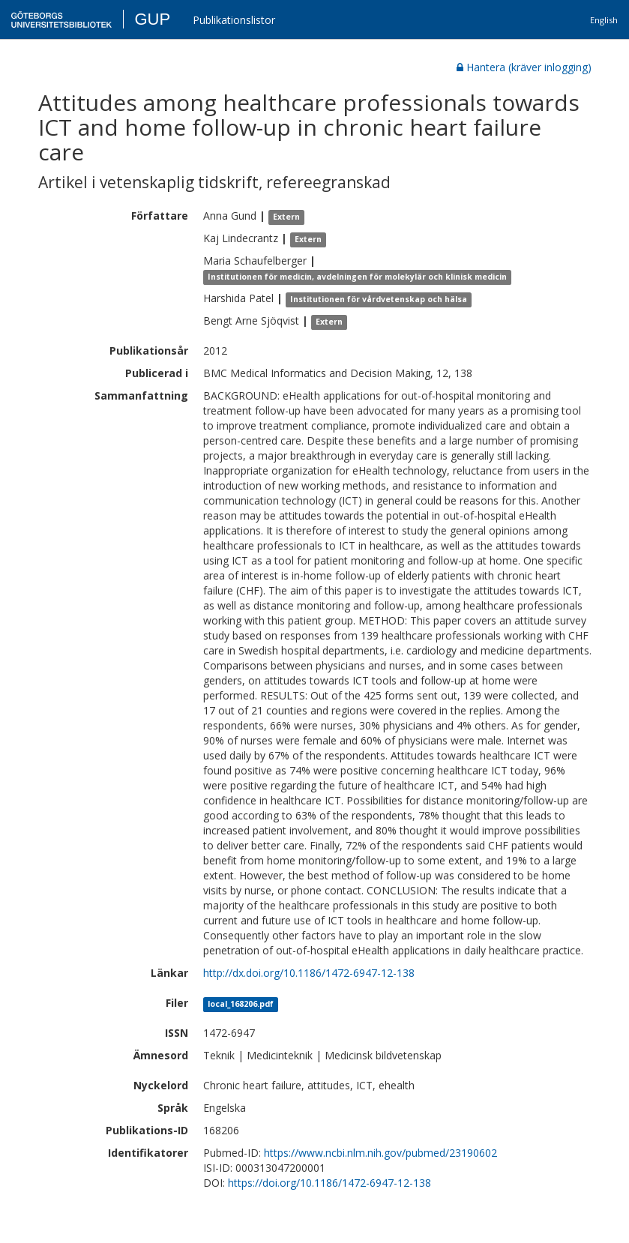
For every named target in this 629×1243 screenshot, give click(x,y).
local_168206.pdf (241, 1004)
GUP (152, 19)
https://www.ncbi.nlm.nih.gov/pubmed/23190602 (380, 1153)
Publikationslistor (234, 20)
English (604, 19)
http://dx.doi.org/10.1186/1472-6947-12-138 (309, 973)
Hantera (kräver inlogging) (524, 67)
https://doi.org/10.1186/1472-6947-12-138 (329, 1183)
